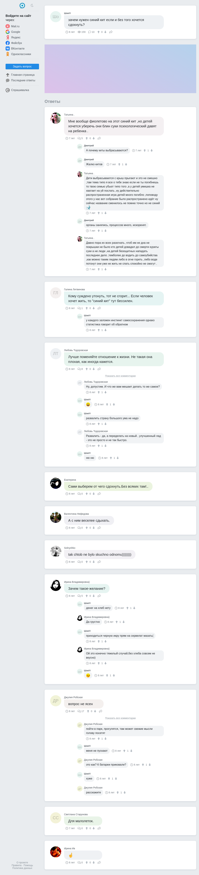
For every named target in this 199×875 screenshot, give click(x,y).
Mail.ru (12, 26)
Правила (17, 865)
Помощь (28, 865)
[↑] (99, 32)
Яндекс (13, 37)
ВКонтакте (15, 48)
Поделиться (111, 31)
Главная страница (20, 75)
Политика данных (22, 868)
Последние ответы (20, 80)
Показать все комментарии (120, 376)
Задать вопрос (22, 66)
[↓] (105, 32)
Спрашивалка (17, 90)
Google (13, 32)
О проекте (22, 862)
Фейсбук (14, 43)
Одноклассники (18, 54)
